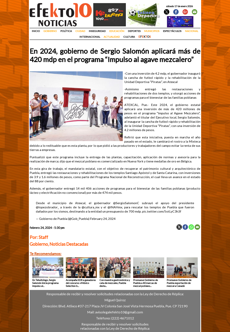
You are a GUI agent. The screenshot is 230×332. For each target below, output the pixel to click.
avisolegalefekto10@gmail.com (119, 312)
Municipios (151, 30)
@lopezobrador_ (47, 207)
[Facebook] (185, 227)
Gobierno (50, 30)
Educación (116, 30)
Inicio (36, 30)
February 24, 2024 (103, 218)
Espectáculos (172, 30)
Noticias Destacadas (69, 244)
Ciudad (80, 30)
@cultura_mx (90, 207)
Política (66, 30)
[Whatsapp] (191, 227)
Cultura (129, 36)
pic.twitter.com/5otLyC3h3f (161, 211)
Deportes (134, 30)
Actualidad (112, 36)
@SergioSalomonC (126, 203)
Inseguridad (97, 30)
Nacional (191, 30)
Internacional (89, 36)
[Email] (197, 227)
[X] (179, 227)
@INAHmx (115, 207)
